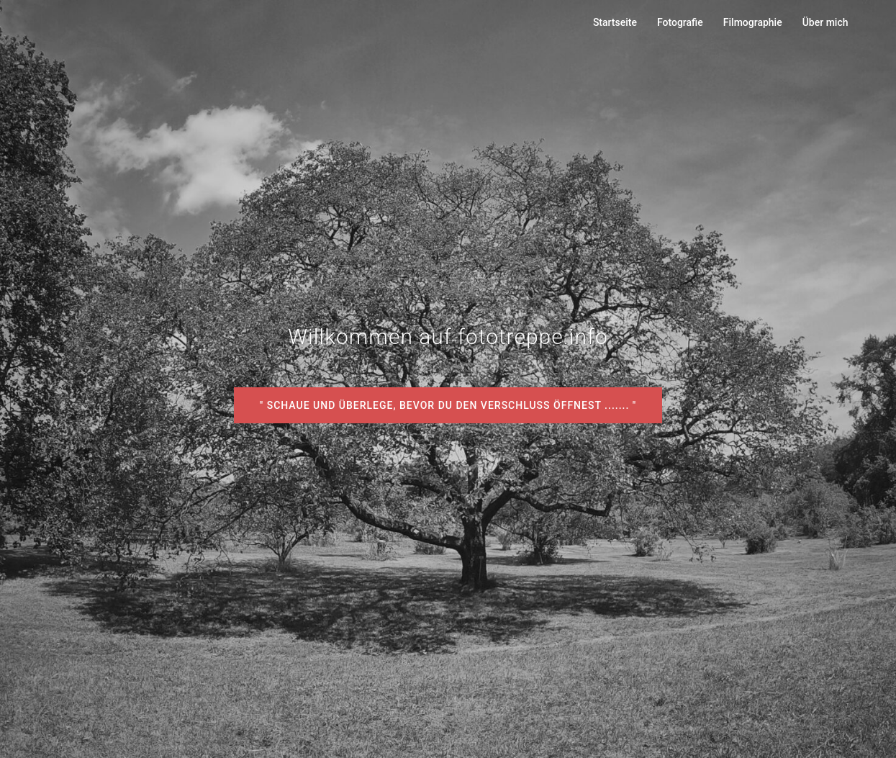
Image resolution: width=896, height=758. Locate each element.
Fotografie (680, 22)
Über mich (825, 22)
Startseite (615, 22)
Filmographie (752, 22)
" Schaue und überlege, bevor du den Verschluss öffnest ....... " (448, 405)
